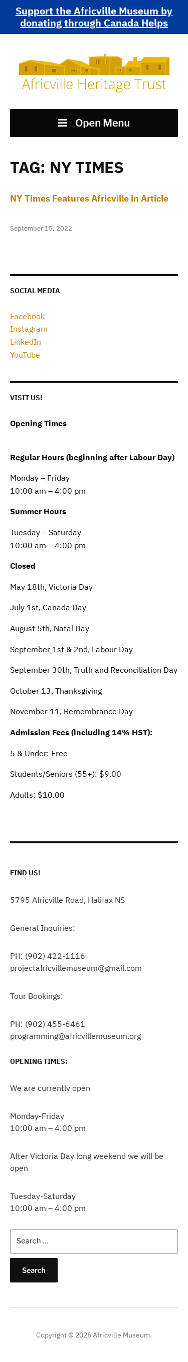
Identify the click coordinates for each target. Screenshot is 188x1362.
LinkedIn (25, 342)
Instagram (29, 329)
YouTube (25, 355)
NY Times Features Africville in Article (89, 198)
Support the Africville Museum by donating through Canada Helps (94, 17)
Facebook (27, 316)
